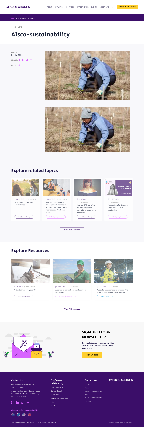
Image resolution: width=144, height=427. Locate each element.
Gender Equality (57, 391)
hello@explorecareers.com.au (22, 385)
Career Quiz (104, 7)
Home (87, 384)
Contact (88, 401)
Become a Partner (127, 7)
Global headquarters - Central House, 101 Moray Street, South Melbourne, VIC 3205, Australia (25, 393)
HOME (13, 18)
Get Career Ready (24, 222)
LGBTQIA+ (55, 395)
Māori (53, 402)
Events (94, 7)
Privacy (29, 422)
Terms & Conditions (18, 422)
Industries (70, 7)
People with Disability (59, 398)
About (49, 7)
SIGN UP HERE (92, 355)
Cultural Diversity (57, 387)
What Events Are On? (93, 398)
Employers (59, 7)
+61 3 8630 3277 (17, 388)
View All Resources (72, 230)
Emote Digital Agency (48, 422)
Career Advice (83, 7)
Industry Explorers (55, 222)
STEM (53, 405)
